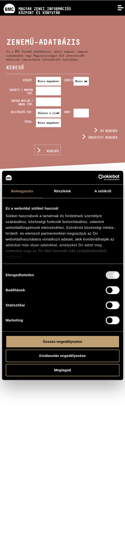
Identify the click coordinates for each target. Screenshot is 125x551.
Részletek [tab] (62, 191)
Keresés (53, 151)
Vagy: (67, 112)
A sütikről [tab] (102, 191)
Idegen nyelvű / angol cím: (22, 102)
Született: (68, 80)
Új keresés (108, 131)
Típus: (28, 122)
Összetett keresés (102, 137)
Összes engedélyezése (62, 341)
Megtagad (62, 370)
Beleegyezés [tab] (22, 191)
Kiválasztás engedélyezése (62, 356)
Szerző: (28, 80)
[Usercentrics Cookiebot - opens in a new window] (98, 177)
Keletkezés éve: (22, 112)
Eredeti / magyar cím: (21, 91)
